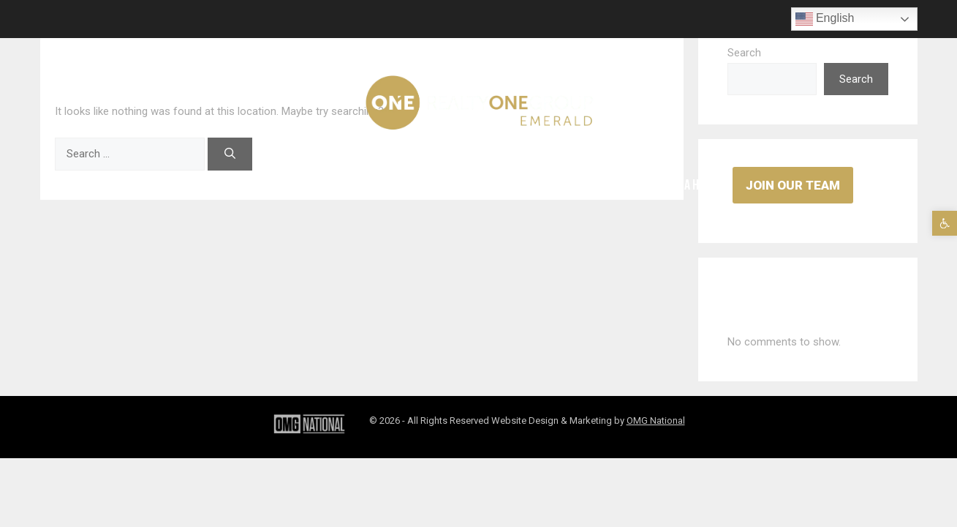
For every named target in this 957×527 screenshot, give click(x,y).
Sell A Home (607, 185)
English (825, 19)
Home (131, 185)
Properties (356, 185)
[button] (944, 223)
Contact (529, 185)
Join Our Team (793, 185)
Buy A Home (691, 185)
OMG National (656, 420)
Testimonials (446, 185)
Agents (189, 185)
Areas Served (268, 185)
